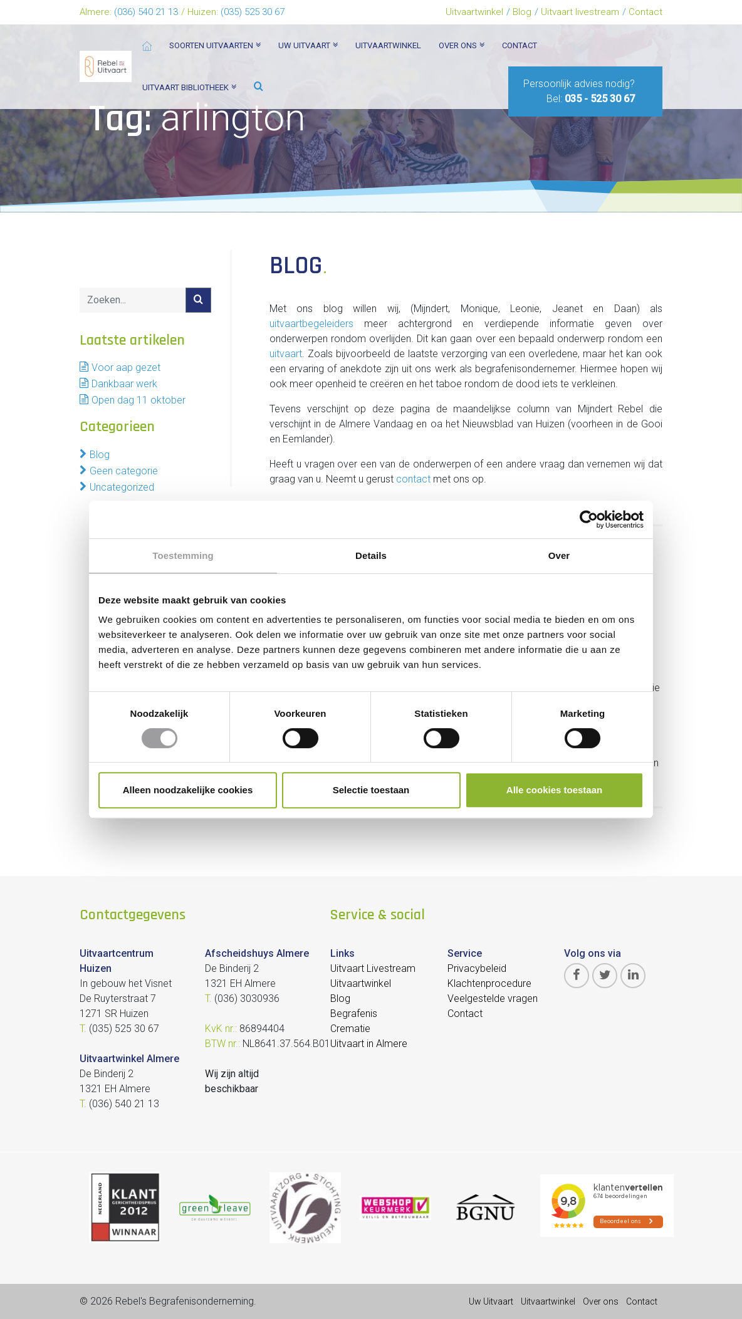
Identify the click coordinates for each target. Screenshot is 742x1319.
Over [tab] (559, 555)
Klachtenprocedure (489, 983)
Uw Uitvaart (491, 1301)
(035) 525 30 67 (253, 12)
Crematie (350, 1029)
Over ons (601, 1301)
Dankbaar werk (124, 384)
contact (413, 479)
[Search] (133, 300)
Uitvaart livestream (580, 12)
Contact (645, 12)
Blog (522, 12)
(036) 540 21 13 (146, 12)
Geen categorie (124, 471)
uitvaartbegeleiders (311, 324)
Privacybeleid (476, 968)
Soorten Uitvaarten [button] (215, 45)
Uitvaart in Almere (368, 1044)
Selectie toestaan (371, 790)
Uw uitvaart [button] (308, 45)
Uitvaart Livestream (372, 968)
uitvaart (285, 354)
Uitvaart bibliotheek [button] (189, 87)
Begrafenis (353, 1013)
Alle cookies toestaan (554, 790)
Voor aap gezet (125, 367)
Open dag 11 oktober (138, 400)
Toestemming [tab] (183, 555)
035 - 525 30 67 (600, 99)
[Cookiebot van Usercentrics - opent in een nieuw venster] (589, 519)
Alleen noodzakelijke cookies (188, 790)
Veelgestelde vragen (492, 998)
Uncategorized (122, 487)
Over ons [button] (461, 45)
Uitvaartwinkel (474, 12)
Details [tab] (371, 555)
